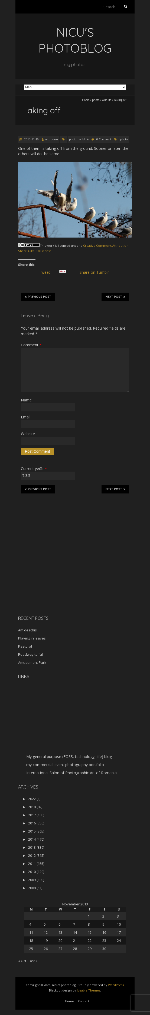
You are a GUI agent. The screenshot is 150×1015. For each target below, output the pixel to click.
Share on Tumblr (96, 272)
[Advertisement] (52, 573)
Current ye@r (34, 468)
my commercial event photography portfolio (65, 764)
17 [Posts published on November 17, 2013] (119, 932)
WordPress (116, 985)
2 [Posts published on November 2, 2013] (103, 916)
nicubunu (51, 139)
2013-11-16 (31, 139)
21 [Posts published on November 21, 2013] (75, 940)
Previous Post (38, 296)
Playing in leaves (32, 638)
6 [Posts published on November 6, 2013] (59, 924)
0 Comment (103, 139)
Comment (31, 344)
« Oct (22, 960)
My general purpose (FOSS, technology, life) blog (69, 756)
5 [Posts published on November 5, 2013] (45, 924)
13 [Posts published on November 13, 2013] (60, 932)
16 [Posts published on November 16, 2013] (104, 932)
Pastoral (25, 646)
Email (25, 416)
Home (85, 100)
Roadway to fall (31, 654)
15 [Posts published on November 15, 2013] (90, 932)
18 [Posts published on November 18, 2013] (31, 940)
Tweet (46, 272)
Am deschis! (28, 630)
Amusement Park (32, 662)
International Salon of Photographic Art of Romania (71, 772)
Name (26, 399)
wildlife (106, 100)
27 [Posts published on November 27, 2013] (60, 948)
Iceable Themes (88, 990)
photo (95, 100)
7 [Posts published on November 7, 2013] (74, 924)
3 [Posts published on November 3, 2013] (118, 916)
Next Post (115, 296)
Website (28, 433)
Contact (83, 1001)
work (50, 245)
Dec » (33, 960)
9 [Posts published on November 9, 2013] (103, 924)
